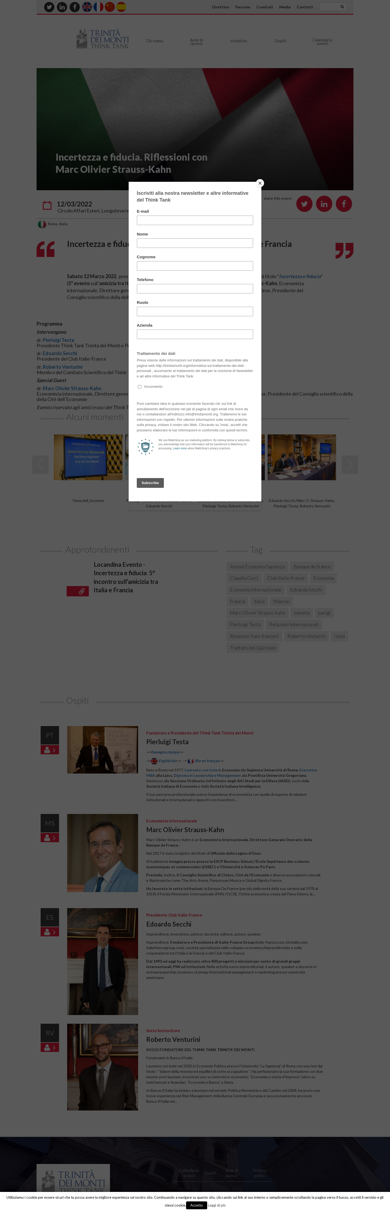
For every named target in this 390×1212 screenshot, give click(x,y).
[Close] (260, 183)
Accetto (196, 1205)
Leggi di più (217, 1205)
